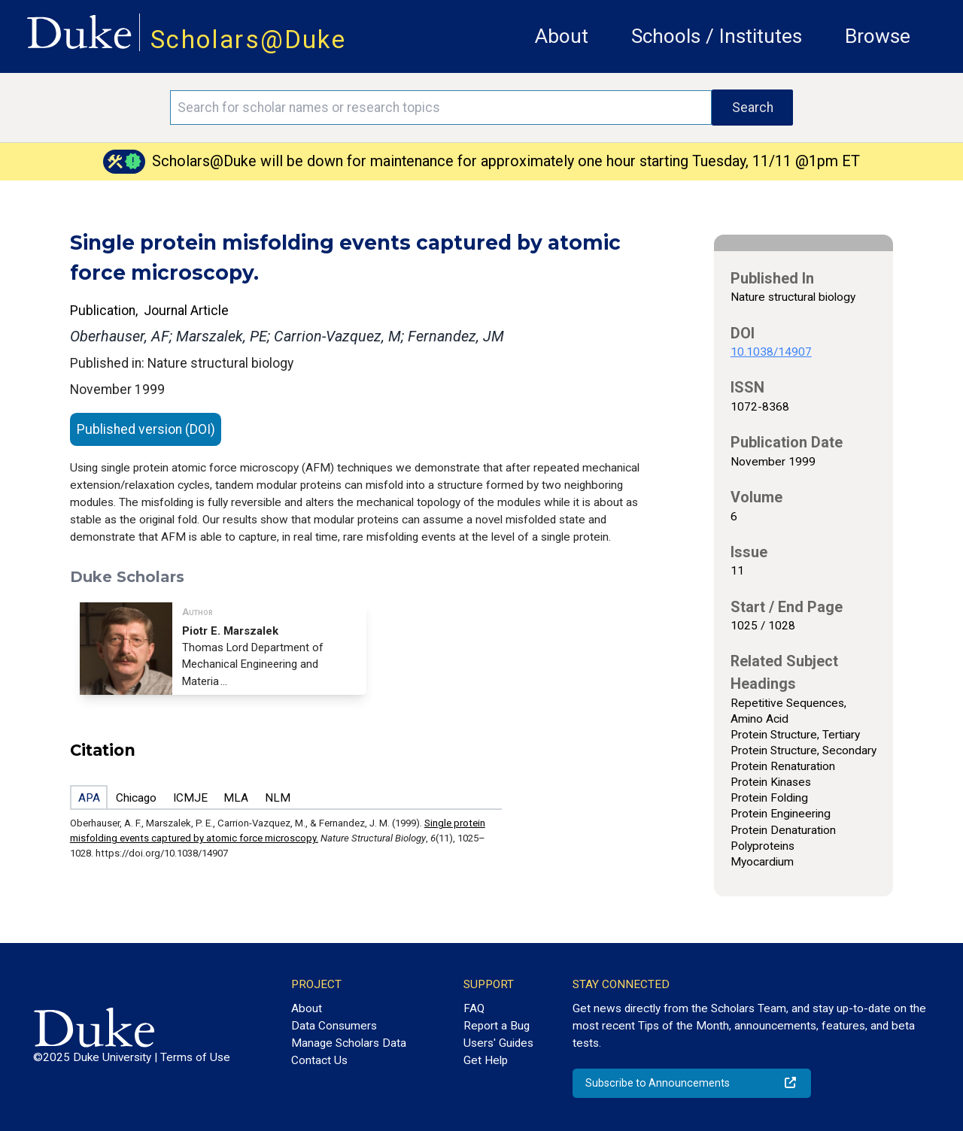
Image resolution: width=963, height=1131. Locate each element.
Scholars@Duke (248, 39)
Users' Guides (498, 1043)
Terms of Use (195, 1057)
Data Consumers (334, 1025)
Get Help (485, 1060)
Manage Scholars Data (348, 1043)
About (561, 36)
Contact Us (319, 1060)
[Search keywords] (441, 107)
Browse (877, 36)
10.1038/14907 (771, 352)
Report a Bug (496, 1025)
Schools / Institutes (716, 36)
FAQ (474, 1008)
